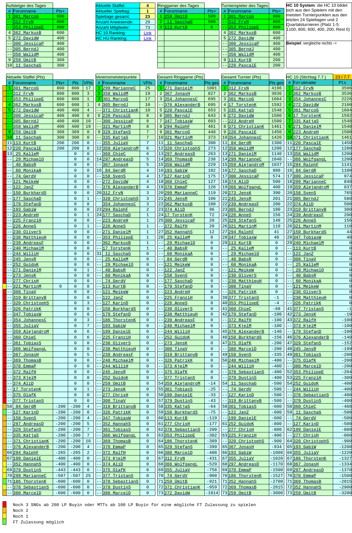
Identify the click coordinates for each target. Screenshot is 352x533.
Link (148, 32)
